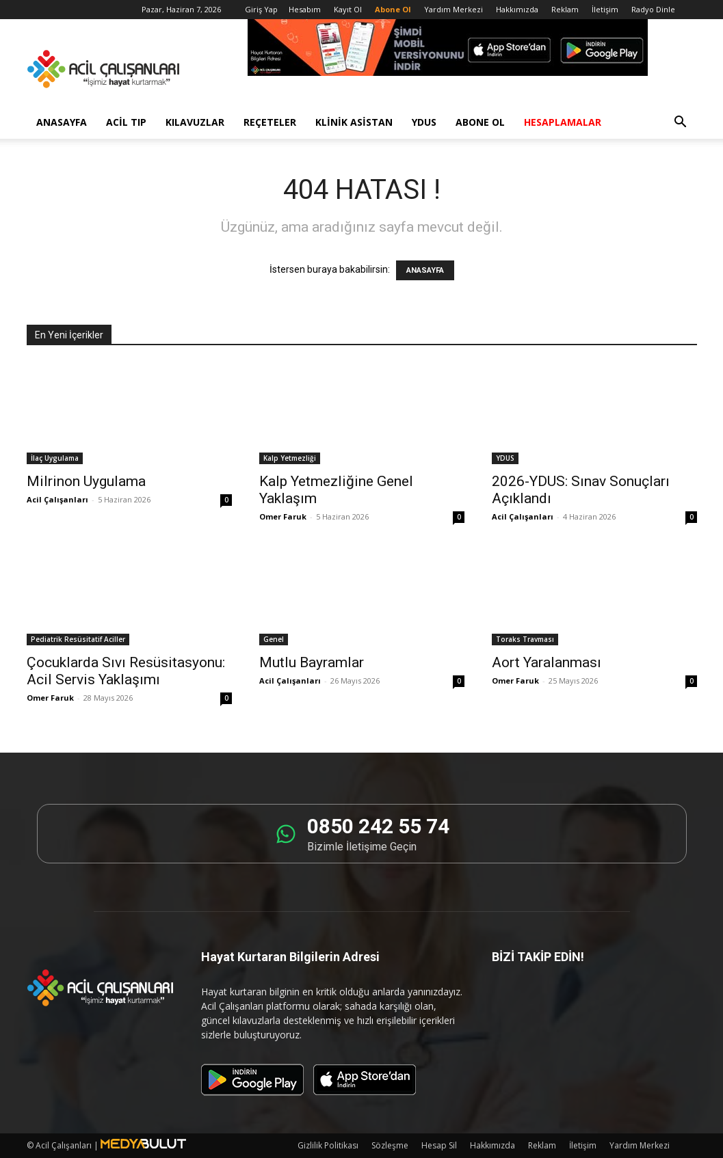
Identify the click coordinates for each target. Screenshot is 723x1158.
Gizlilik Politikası (328, 1145)
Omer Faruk (282, 516)
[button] (680, 123)
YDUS (424, 122)
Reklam (565, 9)
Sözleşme (389, 1145)
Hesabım (305, 9)
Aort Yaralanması (546, 662)
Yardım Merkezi (453, 9)
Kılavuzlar (195, 122)
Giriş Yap (261, 9)
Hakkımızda (517, 9)
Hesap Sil (439, 1145)
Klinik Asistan (354, 122)
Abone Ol (480, 122)
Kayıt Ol (348, 9)
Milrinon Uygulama (86, 481)
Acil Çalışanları (57, 499)
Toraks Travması (525, 639)
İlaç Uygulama (55, 458)
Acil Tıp (126, 122)
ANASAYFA (425, 270)
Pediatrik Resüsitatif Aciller (78, 639)
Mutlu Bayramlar (311, 662)
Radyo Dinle (653, 9)
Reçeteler (270, 122)
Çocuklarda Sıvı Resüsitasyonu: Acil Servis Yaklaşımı (126, 671)
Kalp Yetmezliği (289, 458)
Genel (273, 639)
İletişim (605, 9)
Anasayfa (61, 122)
